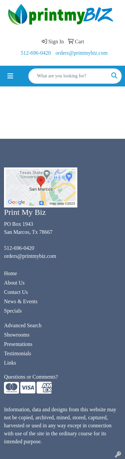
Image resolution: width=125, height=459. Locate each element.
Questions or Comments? (31, 377)
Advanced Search (22, 325)
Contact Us (16, 292)
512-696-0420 (36, 53)
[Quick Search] (68, 76)
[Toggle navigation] (10, 76)
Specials (13, 311)
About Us (14, 283)
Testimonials (17, 353)
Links (10, 363)
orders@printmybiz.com (82, 53)
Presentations (18, 344)
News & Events (20, 301)
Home (10, 273)
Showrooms (16, 335)
